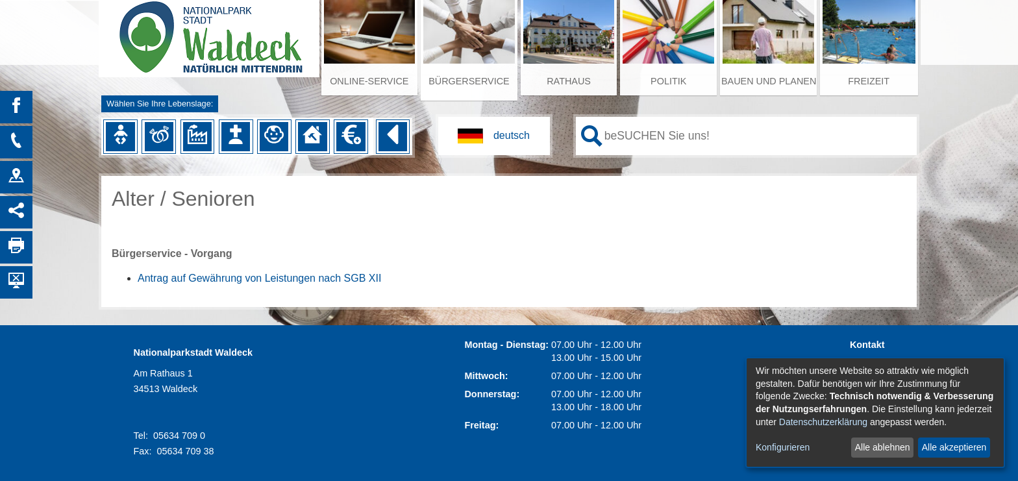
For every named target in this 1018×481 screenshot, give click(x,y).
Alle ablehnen (882, 447)
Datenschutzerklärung (823, 422)
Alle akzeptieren (954, 447)
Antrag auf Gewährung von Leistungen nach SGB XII (259, 278)
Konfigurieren (783, 447)
